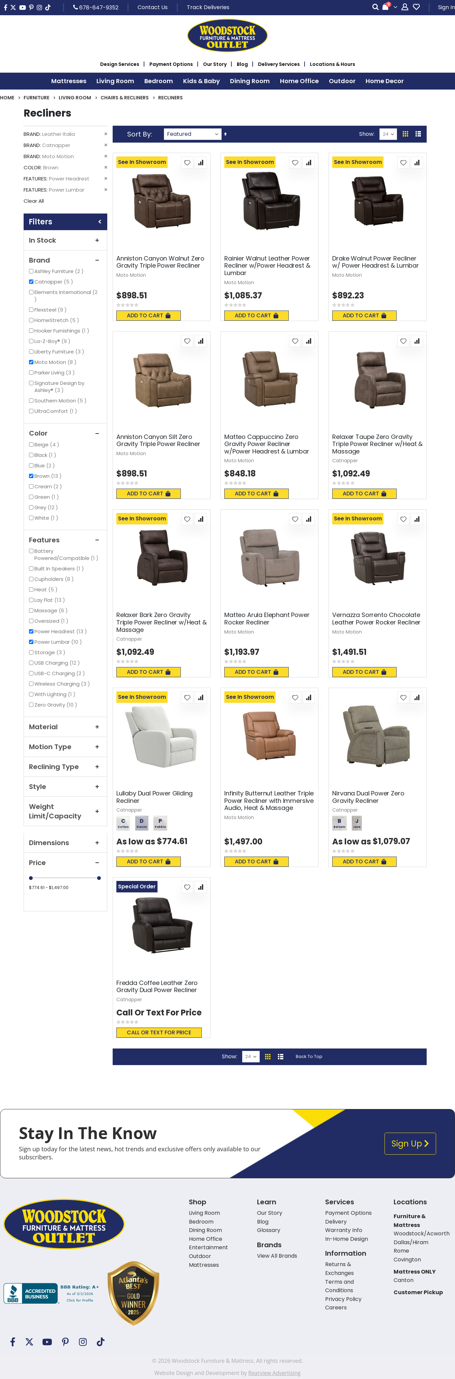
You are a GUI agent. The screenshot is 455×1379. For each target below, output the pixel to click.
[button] (187, 162)
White (47, 517)
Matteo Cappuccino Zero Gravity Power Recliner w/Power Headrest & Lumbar (266, 444)
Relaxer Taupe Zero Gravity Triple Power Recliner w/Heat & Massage (377, 444)
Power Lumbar (59, 641)
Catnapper (54, 281)
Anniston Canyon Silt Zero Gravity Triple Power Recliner (158, 440)
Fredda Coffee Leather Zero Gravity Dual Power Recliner (157, 986)
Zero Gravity (56, 704)
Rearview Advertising (274, 1373)
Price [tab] (65, 862)
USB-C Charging (60, 673)
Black (46, 455)
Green (47, 496)
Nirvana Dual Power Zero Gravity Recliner (368, 797)
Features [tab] (65, 540)
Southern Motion (61, 400)
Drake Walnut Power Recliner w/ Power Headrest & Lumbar (375, 262)
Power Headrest (61, 631)
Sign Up (410, 1143)
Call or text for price (159, 1032)
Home (7, 97)
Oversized (52, 620)
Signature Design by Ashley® (59, 386)
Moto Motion (56, 362)
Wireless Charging (63, 683)
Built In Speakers (60, 568)
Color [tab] (65, 433)
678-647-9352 (95, 7)
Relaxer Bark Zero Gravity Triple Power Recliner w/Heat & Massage (161, 622)
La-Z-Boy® (53, 341)
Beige (47, 444)
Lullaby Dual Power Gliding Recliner (154, 797)
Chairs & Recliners (125, 97)
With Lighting (55, 694)
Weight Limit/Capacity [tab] (65, 811)
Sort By (139, 134)
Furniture (36, 97)
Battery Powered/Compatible (68, 554)
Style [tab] (65, 786)
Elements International (65, 296)
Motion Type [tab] (65, 747)
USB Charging (58, 662)
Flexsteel (51, 309)
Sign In (446, 7)
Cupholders (55, 579)
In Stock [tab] (65, 240)
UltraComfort (56, 411)
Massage (51, 610)
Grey (47, 507)
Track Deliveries (208, 7)
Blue (45, 465)
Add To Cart (148, 315)
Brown (48, 475)
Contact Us (153, 7)
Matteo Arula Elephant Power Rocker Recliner (266, 618)
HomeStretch (57, 320)
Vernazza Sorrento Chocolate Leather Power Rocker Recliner (376, 618)
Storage (50, 652)
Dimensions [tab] (65, 842)
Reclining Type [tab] (65, 766)
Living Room (75, 97)
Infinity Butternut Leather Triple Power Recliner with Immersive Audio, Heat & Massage (269, 801)
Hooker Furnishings (62, 330)
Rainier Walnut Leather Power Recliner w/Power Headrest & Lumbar (267, 266)
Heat (46, 589)
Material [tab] (65, 727)
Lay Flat (50, 600)
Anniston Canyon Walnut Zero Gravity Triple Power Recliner (160, 262)
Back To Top (309, 1056)
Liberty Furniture (60, 351)
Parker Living (55, 372)
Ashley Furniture (59, 271)
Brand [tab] (65, 260)
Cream (49, 486)
